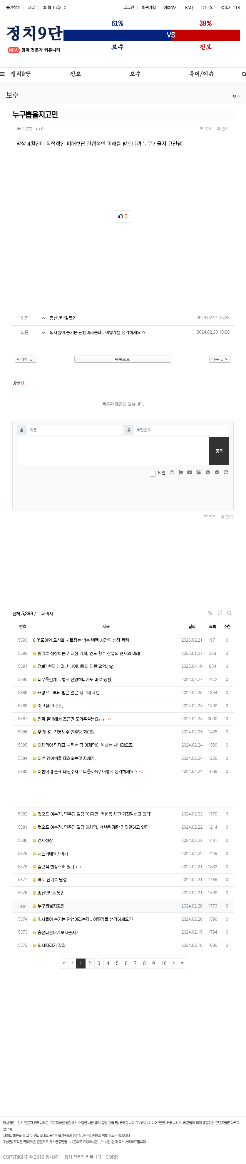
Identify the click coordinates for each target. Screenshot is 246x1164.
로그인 (128, 7)
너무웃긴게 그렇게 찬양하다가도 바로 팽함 (72, 679)
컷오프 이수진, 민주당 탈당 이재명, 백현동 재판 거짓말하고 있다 (91, 827)
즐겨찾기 (13, 7)
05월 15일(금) (54, 7)
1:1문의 (206, 7)
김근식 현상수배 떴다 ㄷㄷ (58, 866)
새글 (31, 7)
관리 (223, 129)
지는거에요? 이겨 (50, 853)
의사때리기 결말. (50, 945)
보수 (236, 96)
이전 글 (25, 359)
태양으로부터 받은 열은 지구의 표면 (66, 692)
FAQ (189, 7)
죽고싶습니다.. (48, 706)
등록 (219, 451)
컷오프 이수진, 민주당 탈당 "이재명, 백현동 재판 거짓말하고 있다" (92, 814)
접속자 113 (230, 7)
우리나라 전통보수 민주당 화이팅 (64, 732)
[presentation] (123, 492)
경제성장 (43, 840)
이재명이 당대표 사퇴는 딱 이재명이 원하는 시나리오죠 (83, 745)
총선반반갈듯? (62, 318)
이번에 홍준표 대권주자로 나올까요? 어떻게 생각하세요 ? (85, 771)
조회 (212, 626)
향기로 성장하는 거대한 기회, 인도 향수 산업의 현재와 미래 (86, 653)
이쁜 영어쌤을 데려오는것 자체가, (64, 758)
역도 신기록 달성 (50, 879)
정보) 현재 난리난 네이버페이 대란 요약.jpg (73, 666)
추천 (226, 626)
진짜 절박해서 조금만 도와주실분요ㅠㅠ (69, 719)
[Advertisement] (123, 270)
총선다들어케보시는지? (55, 932)
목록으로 (122, 359)
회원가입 (149, 7)
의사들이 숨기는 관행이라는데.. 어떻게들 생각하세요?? (97, 332)
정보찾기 (170, 7)
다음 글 (219, 359)
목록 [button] (206, 129)
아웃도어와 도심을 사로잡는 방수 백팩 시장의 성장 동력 (81, 640)
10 (164, 963)
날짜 (191, 626)
